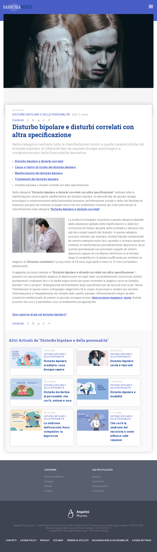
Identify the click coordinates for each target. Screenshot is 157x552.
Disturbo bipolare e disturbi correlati (39, 161)
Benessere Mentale (53, 476)
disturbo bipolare (100, 486)
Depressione (98, 481)
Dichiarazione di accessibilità (110, 540)
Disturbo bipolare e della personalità (41, 114)
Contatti (11, 540)
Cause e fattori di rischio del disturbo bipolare (45, 167)
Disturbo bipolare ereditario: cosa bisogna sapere (55, 365)
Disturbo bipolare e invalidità (123, 394)
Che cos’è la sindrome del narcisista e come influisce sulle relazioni (122, 432)
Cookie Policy (28, 540)
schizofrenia (98, 491)
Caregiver (49, 481)
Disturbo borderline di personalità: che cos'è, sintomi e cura (57, 396)
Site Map (58, 540)
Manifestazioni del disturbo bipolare (39, 173)
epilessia (96, 476)
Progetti (48, 491)
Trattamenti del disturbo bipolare (37, 179)
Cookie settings (141, 540)
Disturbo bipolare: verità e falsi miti (122, 363)
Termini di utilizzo (78, 540)
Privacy (45, 540)
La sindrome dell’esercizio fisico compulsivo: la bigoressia (57, 430)
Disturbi (48, 486)
